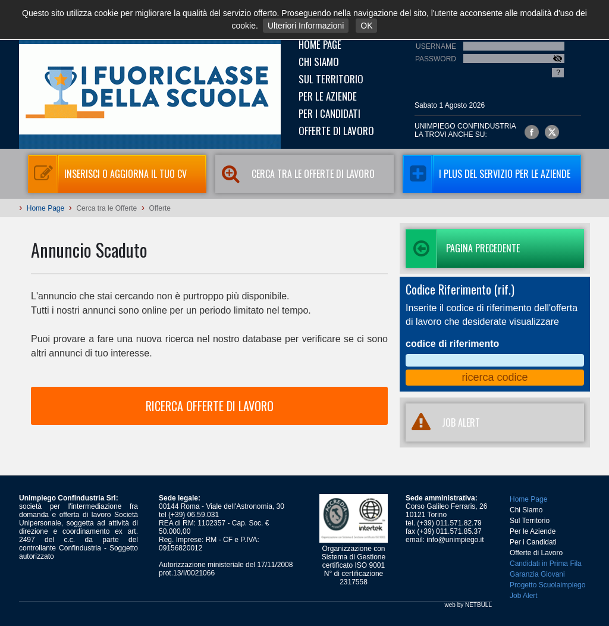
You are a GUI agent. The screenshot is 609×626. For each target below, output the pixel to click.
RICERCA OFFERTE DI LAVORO (210, 406)
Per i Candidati (329, 113)
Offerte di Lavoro (336, 130)
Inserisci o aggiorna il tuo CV (107, 174)
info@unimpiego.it (455, 540)
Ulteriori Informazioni (306, 25)
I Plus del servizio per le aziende (486, 174)
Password (435, 59)
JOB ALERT (443, 422)
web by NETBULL (468, 605)
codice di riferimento (452, 344)
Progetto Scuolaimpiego (547, 585)
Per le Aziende (328, 96)
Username (436, 46)
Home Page (320, 44)
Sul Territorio (331, 78)
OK (366, 25)
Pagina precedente (463, 248)
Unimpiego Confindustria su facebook (532, 132)
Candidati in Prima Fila (546, 563)
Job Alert (524, 595)
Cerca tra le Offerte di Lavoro (295, 174)
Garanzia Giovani (537, 574)
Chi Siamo (319, 61)
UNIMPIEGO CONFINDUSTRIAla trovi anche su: (465, 130)
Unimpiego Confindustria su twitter (552, 132)
